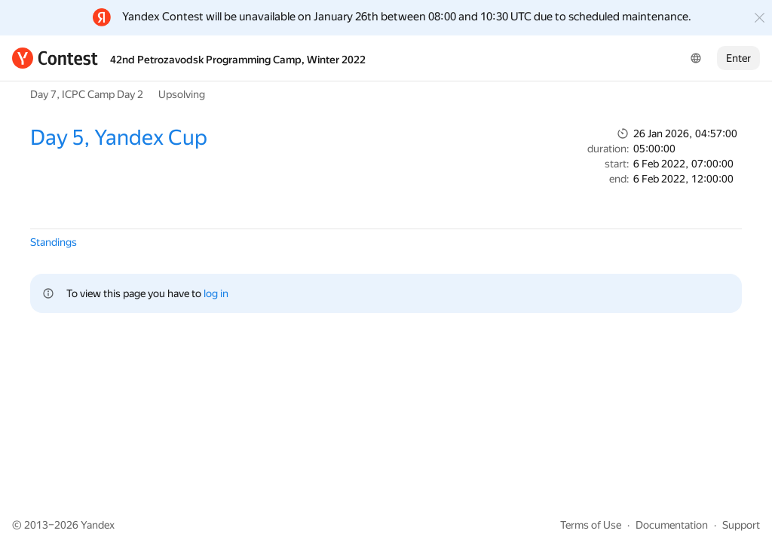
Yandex (98, 525)
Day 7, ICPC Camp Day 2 (86, 94)
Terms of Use (590, 525)
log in (216, 293)
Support (741, 525)
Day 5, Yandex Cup (118, 137)
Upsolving (181, 94)
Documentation (672, 525)
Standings (53, 242)
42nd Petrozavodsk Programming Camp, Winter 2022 (238, 60)
